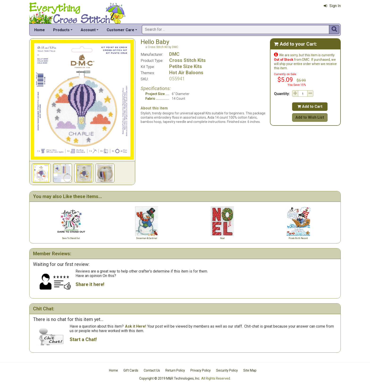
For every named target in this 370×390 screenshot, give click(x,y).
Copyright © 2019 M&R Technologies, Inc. (169, 378)
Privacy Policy (200, 370)
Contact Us (152, 370)
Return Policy (175, 370)
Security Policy (227, 370)
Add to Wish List (309, 117)
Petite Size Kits (185, 66)
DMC (174, 54)
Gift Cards (130, 370)
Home (39, 30)
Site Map (249, 370)
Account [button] (88, 30)
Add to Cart (309, 106)
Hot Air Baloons (186, 72)
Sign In (332, 6)
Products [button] (61, 30)
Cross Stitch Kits (187, 60)
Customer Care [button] (120, 30)
